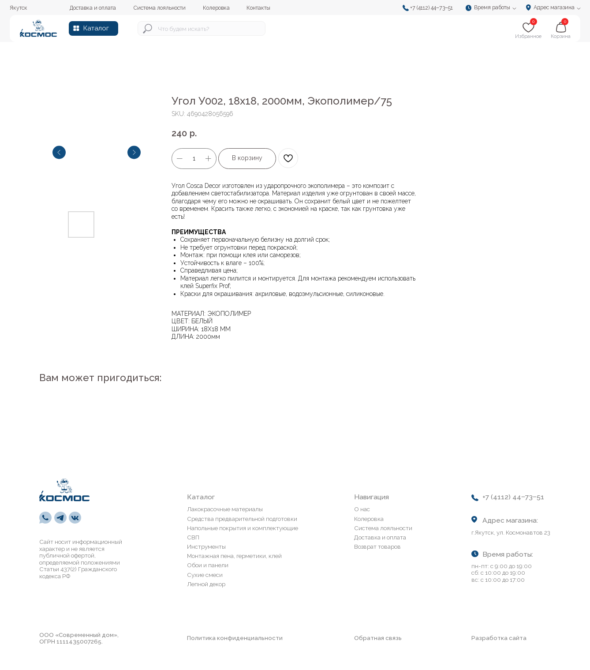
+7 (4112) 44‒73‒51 (431, 7)
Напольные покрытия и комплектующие (242, 528)
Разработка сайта (499, 637)
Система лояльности (383, 528)
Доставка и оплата (380, 537)
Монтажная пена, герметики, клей (234, 555)
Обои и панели (207, 565)
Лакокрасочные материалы (225, 509)
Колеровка (369, 518)
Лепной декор (206, 584)
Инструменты (206, 546)
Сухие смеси (205, 574)
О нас (362, 509)
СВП (193, 537)
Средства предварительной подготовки (242, 518)
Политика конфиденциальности (235, 637)
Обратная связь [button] (378, 637)
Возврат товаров (377, 546)
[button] (493, 8)
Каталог (96, 28)
